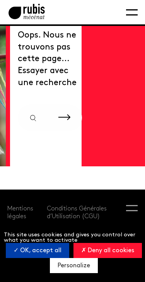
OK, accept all (37, 250)
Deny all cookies (107, 250)
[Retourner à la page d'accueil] (26, 12)
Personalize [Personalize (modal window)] (74, 265)
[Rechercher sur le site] (64, 117)
